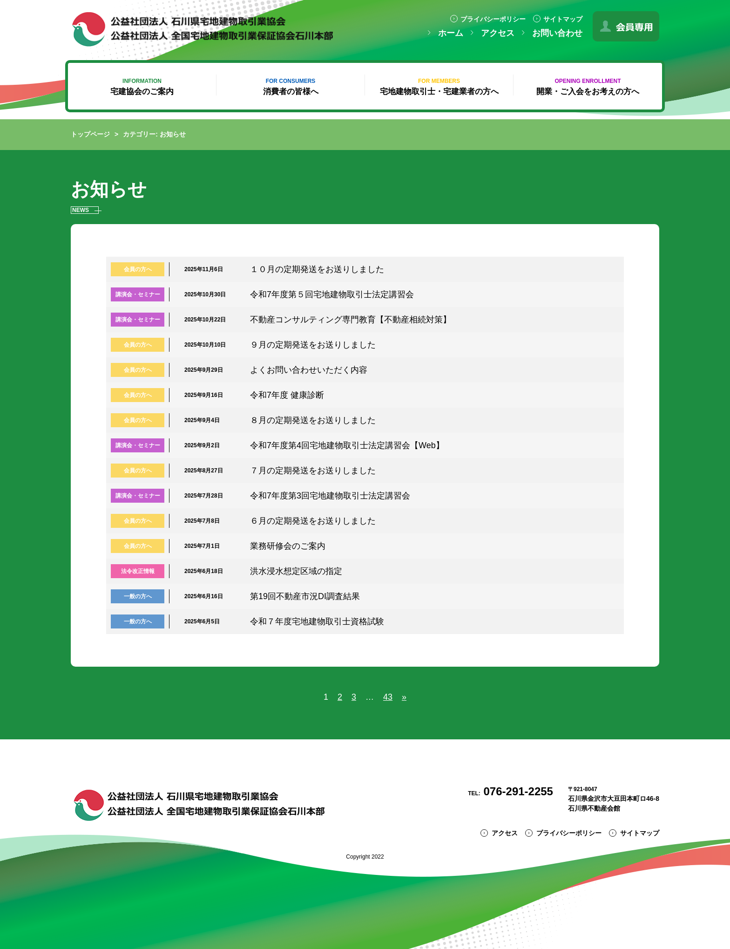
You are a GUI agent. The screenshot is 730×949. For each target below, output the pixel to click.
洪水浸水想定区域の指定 (296, 571)
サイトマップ (562, 19)
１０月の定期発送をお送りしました (317, 269)
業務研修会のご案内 (287, 546)
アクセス (497, 32)
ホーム (450, 32)
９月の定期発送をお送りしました (313, 344)
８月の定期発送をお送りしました (313, 420)
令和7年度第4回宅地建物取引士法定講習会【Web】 (347, 445)
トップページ (90, 134)
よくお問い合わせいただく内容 (308, 370)
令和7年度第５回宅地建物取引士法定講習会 (332, 294)
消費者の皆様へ (290, 87)
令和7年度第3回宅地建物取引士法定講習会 (330, 495)
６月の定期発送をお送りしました (313, 521)
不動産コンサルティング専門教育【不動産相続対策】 (350, 319)
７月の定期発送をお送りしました (313, 470)
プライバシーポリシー (493, 19)
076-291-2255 (510, 791)
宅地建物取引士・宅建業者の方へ (439, 87)
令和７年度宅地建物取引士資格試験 (317, 621)
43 (387, 697)
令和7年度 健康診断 (287, 395)
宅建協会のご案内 (142, 87)
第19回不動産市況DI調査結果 (305, 596)
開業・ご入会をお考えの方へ (587, 87)
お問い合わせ (557, 32)
